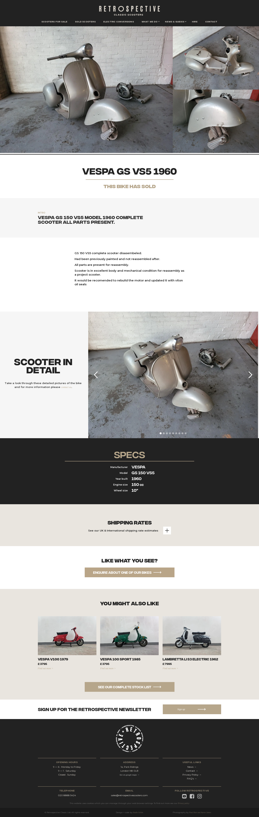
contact (211, 21)
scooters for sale (55, 21)
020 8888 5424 (67, 795)
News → (191, 766)
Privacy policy (183, 803)
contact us (66, 387)
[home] (129, 12)
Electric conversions (118, 21)
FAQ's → (192, 778)
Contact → (192, 770)
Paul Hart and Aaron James (200, 812)
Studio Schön (138, 812)
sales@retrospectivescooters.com (129, 795)
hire (195, 21)
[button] (149, 22)
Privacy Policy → (191, 774)
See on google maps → (129, 775)
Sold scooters (85, 21)
